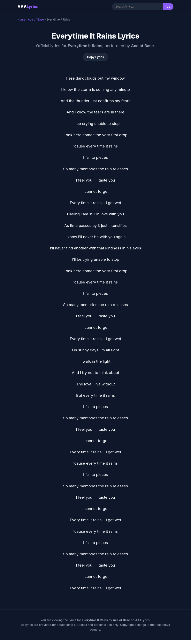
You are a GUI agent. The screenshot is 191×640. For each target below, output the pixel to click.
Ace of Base (36, 19)
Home (21, 19)
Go (168, 6)
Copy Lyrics (95, 57)
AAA (27, 6)
